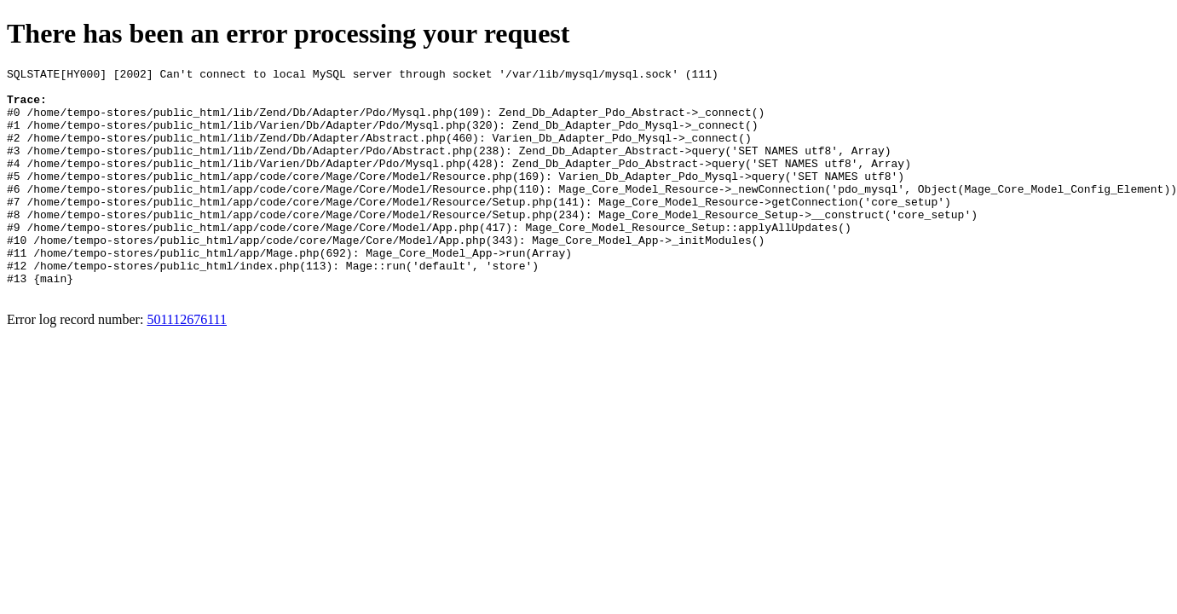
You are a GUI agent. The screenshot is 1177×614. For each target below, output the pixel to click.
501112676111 (187, 365)
